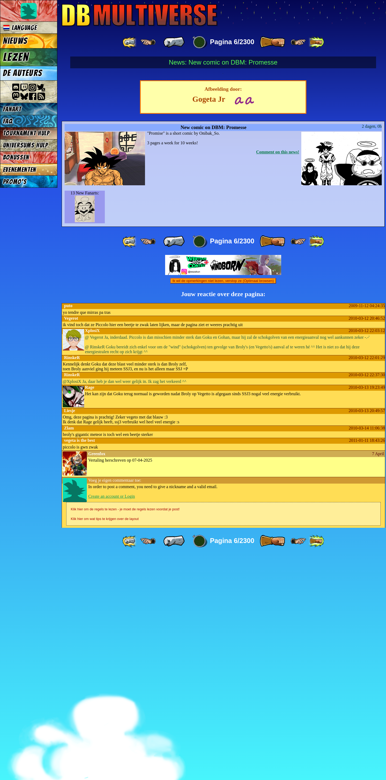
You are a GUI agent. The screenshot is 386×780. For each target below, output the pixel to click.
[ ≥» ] (298, 42)
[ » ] (272, 42)
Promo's (15, 181)
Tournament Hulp (26, 133)
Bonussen (16, 157)
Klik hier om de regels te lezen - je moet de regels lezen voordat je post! (125, 733)
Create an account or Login (111, 720)
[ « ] (174, 42)
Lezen (16, 57)
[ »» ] (316, 42)
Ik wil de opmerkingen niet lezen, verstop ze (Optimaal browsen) (223, 505)
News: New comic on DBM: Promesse (223, 62)
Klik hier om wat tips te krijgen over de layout (105, 743)
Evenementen (19, 169)
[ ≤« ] (148, 42)
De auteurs (22, 73)
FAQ (8, 121)
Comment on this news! (277, 376)
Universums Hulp (25, 145)
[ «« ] (130, 42)
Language (20, 27)
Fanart (12, 109)
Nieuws (15, 41)
